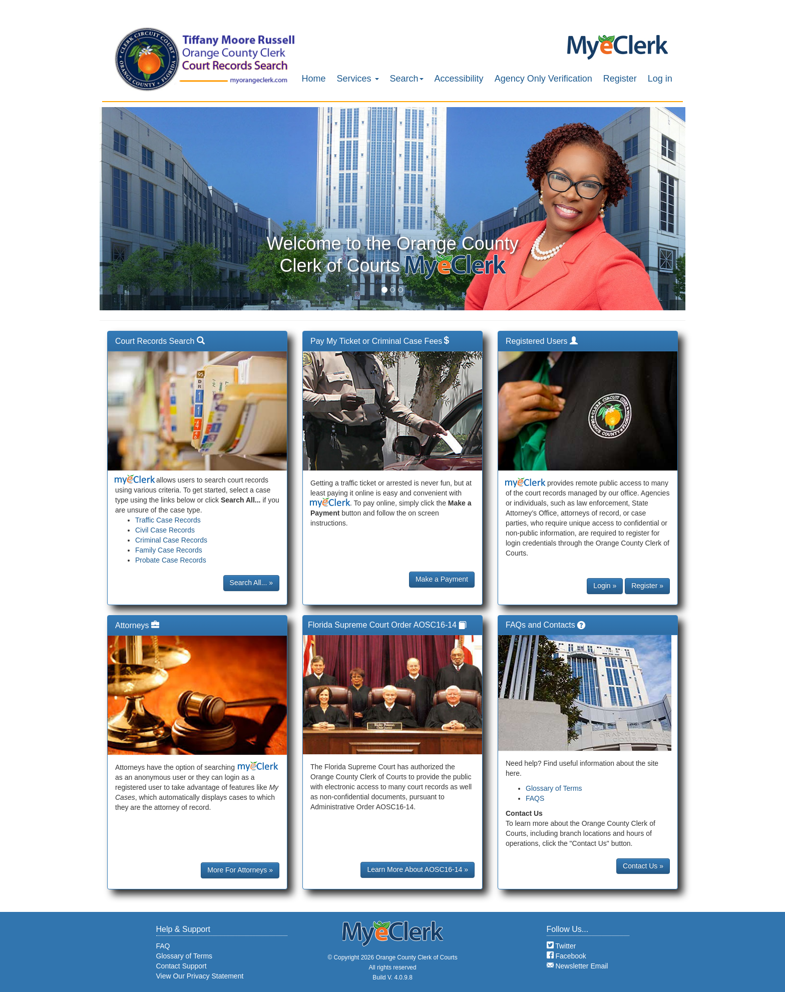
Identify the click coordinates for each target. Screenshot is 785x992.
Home (314, 79)
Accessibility (459, 79)
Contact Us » (643, 866)
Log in (660, 79)
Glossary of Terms (554, 788)
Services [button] (358, 79)
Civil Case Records (165, 530)
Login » (604, 586)
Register (620, 79)
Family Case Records (168, 550)
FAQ (163, 946)
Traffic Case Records (168, 520)
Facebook (566, 956)
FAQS (535, 798)
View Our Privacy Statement (200, 976)
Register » (647, 586)
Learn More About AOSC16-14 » (417, 869)
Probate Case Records (170, 560)
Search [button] (407, 79)
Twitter (561, 946)
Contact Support (181, 966)
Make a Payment (442, 579)
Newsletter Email (577, 966)
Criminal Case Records (171, 540)
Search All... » (251, 583)
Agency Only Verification (543, 79)
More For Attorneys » (240, 870)
